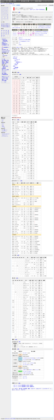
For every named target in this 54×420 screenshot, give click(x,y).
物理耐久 (3, 62)
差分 (26, 1)
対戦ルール (4, 42)
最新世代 (10, 1)
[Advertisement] (5, 99)
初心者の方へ (4, 39)
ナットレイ (37, 369)
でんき (20, 44)
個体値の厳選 (5, 40)
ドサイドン (15, 33)
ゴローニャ (2, 3)
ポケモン (16, 388)
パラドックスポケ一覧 (5, 50)
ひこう (3, 123)
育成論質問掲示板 (5, 74)
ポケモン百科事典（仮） (10, 3)
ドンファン (15, 34)
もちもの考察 (6, 69)
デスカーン (31, 369)
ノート (18, 5)
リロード (31, 1)
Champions (3, 1)
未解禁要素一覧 (4, 43)
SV (3, 54)
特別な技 (4, 67)
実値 (8, 60)
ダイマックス (4, 70)
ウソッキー (25, 364)
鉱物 (19, 341)
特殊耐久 (7, 62)
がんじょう (44, 25)
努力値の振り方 (5, 41)
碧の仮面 (25, 388)
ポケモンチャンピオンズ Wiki (10, 418)
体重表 (3, 63)
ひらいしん (37, 33)
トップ (19, 1)
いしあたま (40, 25)
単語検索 (36, 1)
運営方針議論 (4, 80)
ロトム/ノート (4, 131)
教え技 (16, 64)
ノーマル (3, 127)
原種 (29, 388)
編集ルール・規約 (5, 79)
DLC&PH (5, 55)
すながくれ (49, 25)
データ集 (3, 59)
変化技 (7, 66)
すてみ (45, 33)
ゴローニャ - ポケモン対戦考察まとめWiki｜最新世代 (23, 386)
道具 (2, 69)
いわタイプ (33, 388)
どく (19, 42)
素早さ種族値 (4, 60)
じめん (26, 39)
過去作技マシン (19, 62)
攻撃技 (4, 66)
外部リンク (15, 68)
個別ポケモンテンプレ (5, 76)
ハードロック (41, 33)
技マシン (16, 60)
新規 (22, 1)
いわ (2, 119)
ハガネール (25, 369)
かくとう (23, 39)
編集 (24, 1)
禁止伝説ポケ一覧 (5, 49)
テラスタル (4, 72)
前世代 (7, 1)
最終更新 (39, 1)
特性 (5, 63)
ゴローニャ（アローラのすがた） (38, 9)
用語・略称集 (4, 73)
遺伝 (14, 66)
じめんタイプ (38, 388)
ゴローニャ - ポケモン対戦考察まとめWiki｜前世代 (23, 385)
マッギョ (24, 359)
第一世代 (20, 388)
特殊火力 (7, 61)
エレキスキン (48, 27)
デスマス (33, 359)
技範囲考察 (4, 68)
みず (19, 37)
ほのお (3, 126)
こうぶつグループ (45, 388)
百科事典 (14, 1)
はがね (29, 39)
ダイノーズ (29, 364)
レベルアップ (17, 59)
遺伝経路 (16, 67)
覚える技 (15, 58)
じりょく (39, 27)
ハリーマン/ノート (5, 136)
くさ (21, 37)
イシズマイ (29, 371)
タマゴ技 (16, 63)
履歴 (28, 1)
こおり (20, 39)
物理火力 (3, 61)
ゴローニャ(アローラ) (16, 27)
